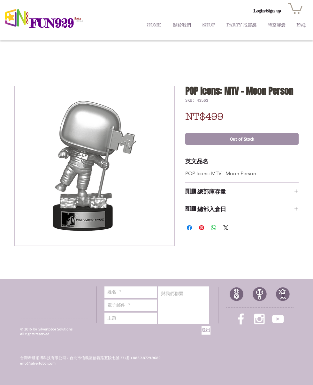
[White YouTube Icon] (278, 319)
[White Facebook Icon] (240, 319)
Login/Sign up (267, 10)
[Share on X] (226, 228)
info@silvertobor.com (38, 363)
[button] (295, 8)
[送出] (206, 330)
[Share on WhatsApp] (214, 228)
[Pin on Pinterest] (201, 228)
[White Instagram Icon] (259, 319)
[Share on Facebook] (189, 228)
